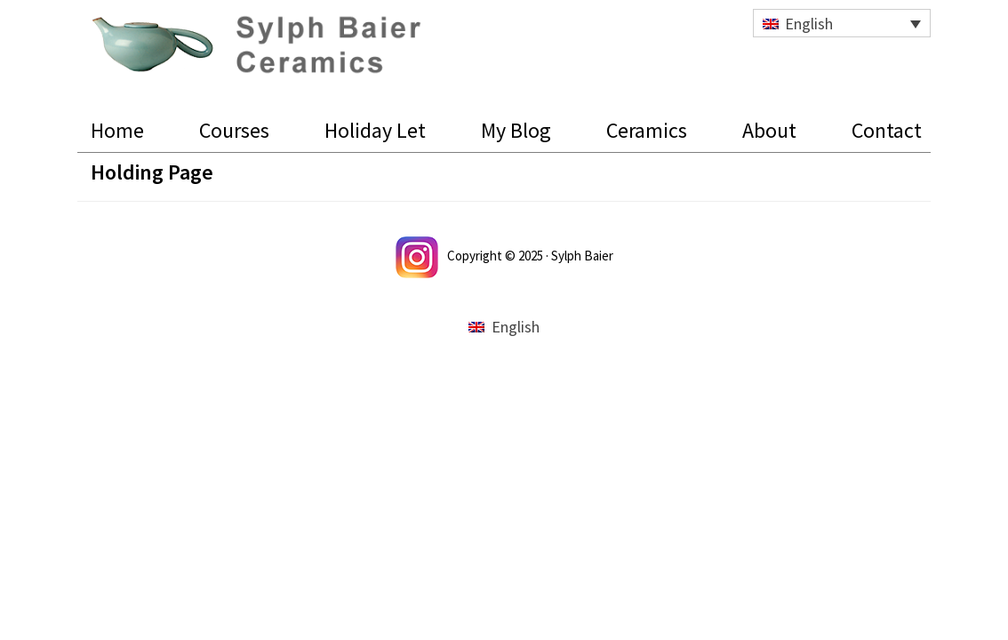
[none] (842, 23)
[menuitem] (842, 23)
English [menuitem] (809, 23)
